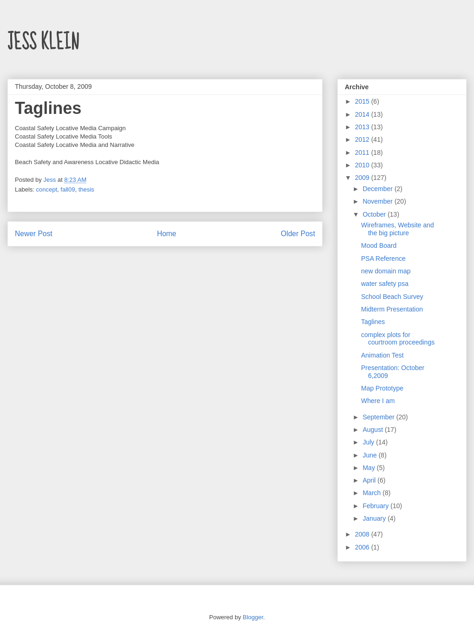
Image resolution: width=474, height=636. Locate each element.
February (376, 506)
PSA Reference (383, 258)
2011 (363, 152)
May (369, 467)
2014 (363, 114)
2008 (363, 534)
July (369, 442)
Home (167, 234)
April (369, 480)
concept (47, 189)
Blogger (253, 617)
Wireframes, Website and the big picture (397, 229)
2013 (363, 127)
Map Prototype (382, 388)
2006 (363, 547)
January (375, 518)
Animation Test (382, 355)
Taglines (373, 321)
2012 (363, 139)
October (375, 214)
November (378, 201)
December (378, 188)
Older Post (298, 234)
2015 (363, 101)
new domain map (386, 271)
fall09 (67, 189)
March (372, 493)
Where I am (378, 400)
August (373, 429)
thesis (86, 189)
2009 (363, 177)
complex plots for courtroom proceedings (397, 338)
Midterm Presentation (392, 309)
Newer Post (34, 234)
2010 (363, 165)
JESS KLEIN (43, 42)
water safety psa (384, 283)
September (379, 417)
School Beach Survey (392, 296)
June (370, 455)
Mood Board (378, 245)
